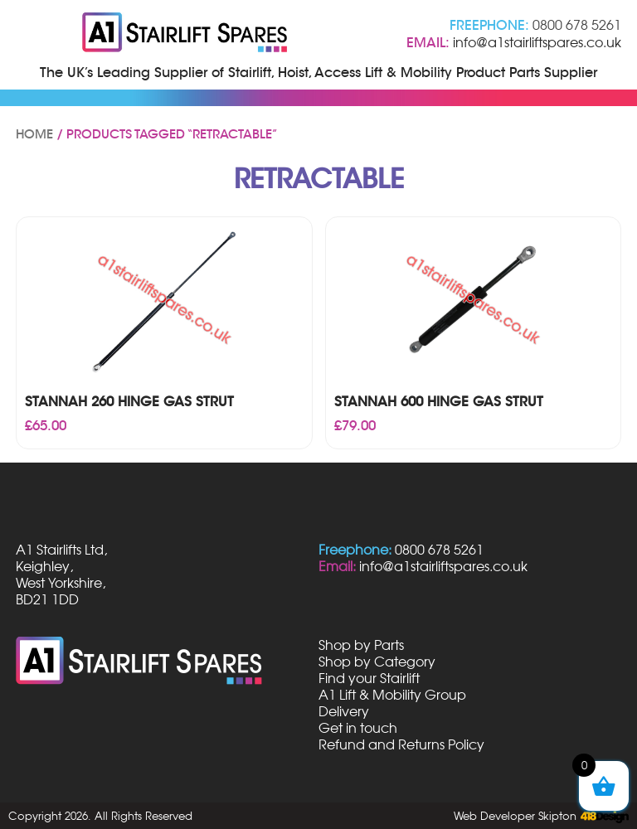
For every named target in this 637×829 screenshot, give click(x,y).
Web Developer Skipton (515, 815)
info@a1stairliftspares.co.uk (537, 42)
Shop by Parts (361, 645)
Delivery (343, 711)
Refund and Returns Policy (401, 744)
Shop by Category (376, 661)
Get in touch (357, 728)
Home (34, 134)
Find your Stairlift (369, 678)
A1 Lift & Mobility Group (392, 694)
